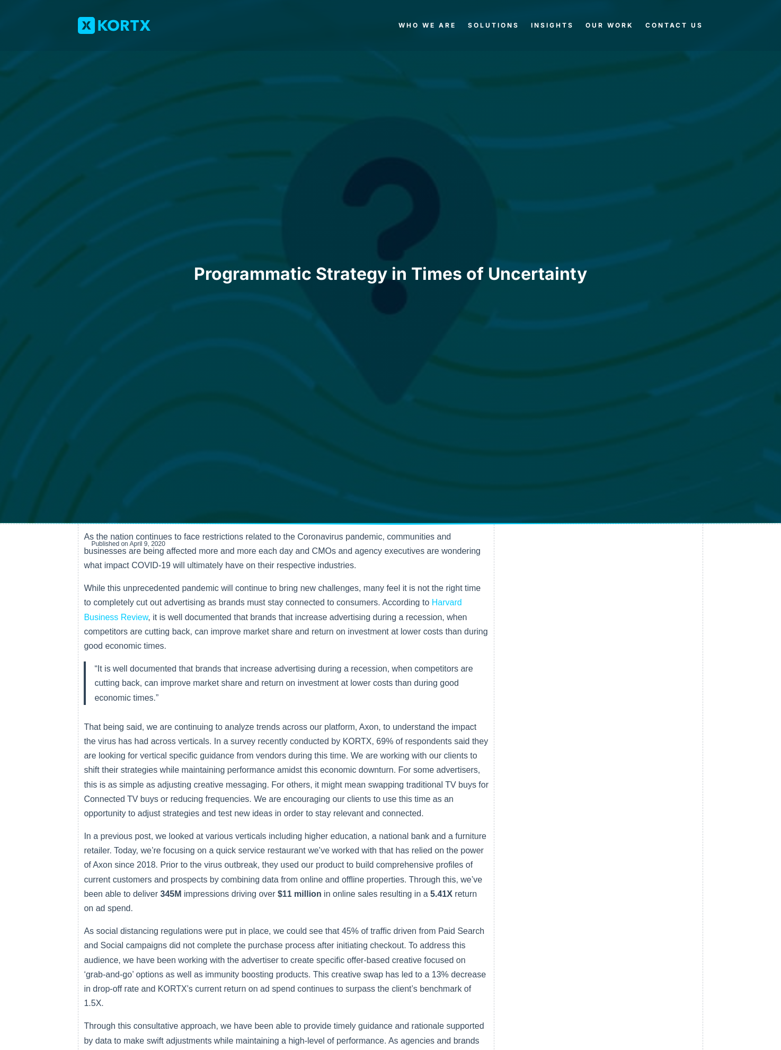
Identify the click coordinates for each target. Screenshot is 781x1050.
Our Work (609, 25)
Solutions (493, 25)
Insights (552, 25)
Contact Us (674, 25)
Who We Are (427, 25)
